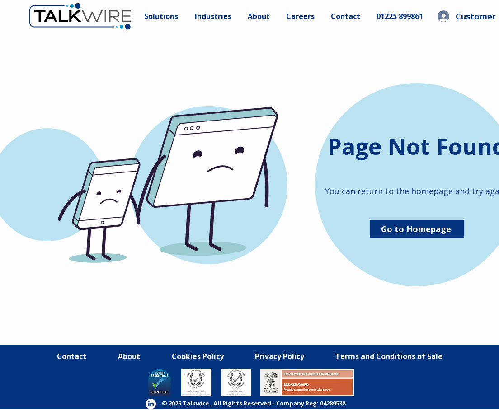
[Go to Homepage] (417, 229)
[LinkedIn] (151, 404)
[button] (300, 16)
